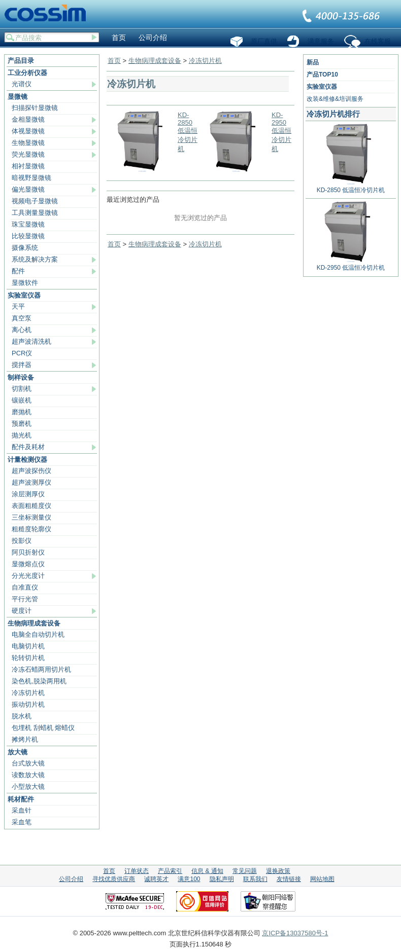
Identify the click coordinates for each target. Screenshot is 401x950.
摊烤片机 (25, 739)
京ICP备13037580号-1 (295, 933)
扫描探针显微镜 (35, 108)
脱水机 (21, 716)
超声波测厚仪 (31, 482)
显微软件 (25, 282)
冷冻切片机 (28, 693)
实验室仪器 (24, 295)
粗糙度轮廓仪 (31, 529)
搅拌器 (21, 365)
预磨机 (21, 423)
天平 (18, 306)
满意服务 (321, 41)
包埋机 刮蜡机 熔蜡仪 (43, 728)
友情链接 (289, 879)
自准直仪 (25, 587)
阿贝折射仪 (28, 552)
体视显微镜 (28, 131)
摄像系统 (25, 247)
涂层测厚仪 (28, 494)
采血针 (21, 810)
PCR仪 (22, 353)
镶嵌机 (21, 400)
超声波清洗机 (31, 341)
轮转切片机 (28, 658)
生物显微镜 (28, 143)
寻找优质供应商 (113, 879)
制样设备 (21, 377)
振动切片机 (28, 704)
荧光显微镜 (28, 154)
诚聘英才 (156, 879)
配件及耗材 (28, 447)
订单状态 (136, 870)
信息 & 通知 (207, 870)
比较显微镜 (28, 236)
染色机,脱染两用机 (39, 681)
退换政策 (278, 870)
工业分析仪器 (27, 73)
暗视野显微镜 (31, 177)
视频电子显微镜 (35, 201)
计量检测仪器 (27, 459)
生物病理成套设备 (34, 623)
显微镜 (17, 96)
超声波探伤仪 (31, 470)
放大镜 (17, 752)
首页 (119, 37)
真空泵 (21, 318)
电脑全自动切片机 (38, 634)
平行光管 (25, 599)
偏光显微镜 (28, 189)
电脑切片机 (28, 646)
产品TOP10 (322, 74)
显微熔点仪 (28, 564)
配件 (18, 271)
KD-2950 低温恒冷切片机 (281, 132)
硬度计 (21, 610)
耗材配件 (21, 799)
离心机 (21, 330)
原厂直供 (264, 41)
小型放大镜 (28, 786)
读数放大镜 (28, 775)
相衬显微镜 (28, 166)
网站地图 (322, 879)
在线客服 (377, 41)
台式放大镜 (28, 763)
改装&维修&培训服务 (335, 98)
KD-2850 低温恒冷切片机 (187, 132)
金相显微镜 (28, 119)
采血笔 (21, 822)
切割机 (21, 388)
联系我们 (341, 17)
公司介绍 (153, 37)
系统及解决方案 (35, 259)
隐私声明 (222, 879)
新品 (313, 62)
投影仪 (21, 540)
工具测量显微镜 (35, 212)
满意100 (189, 879)
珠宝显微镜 (28, 224)
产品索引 (170, 870)
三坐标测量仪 (31, 517)
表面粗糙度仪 (31, 505)
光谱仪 (21, 84)
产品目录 (21, 60)
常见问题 (244, 870)
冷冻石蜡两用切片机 (41, 669)
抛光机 (21, 435)
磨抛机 (21, 412)
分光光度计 (28, 575)
